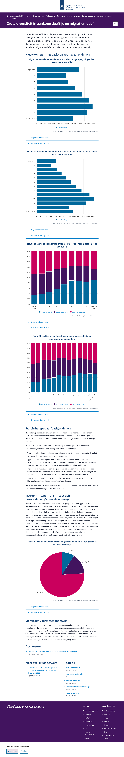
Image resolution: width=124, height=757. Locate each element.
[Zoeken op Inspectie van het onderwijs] (115, 24)
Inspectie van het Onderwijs (18, 16)
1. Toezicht (50, 16)
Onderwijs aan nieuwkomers (68, 16)
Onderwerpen (38, 16)
